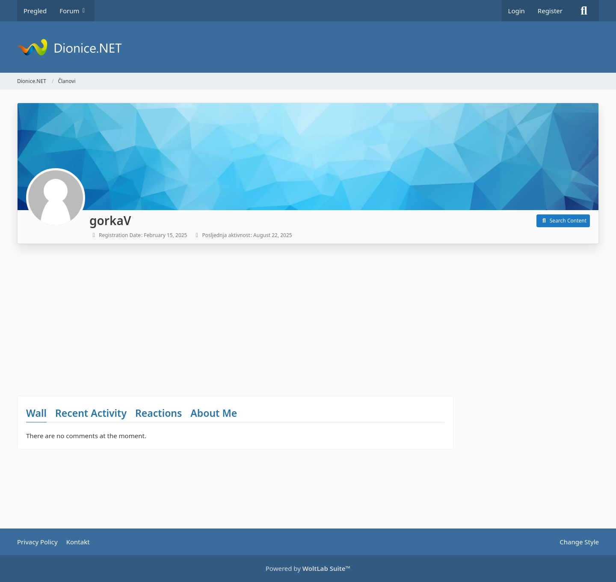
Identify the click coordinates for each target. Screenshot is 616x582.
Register (550, 10)
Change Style (579, 541)
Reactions (158, 413)
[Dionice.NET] (308, 47)
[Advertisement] (235, 317)
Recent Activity (91, 413)
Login (516, 10)
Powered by (308, 568)
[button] (563, 220)
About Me (213, 413)
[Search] (584, 10)
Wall (36, 413)
